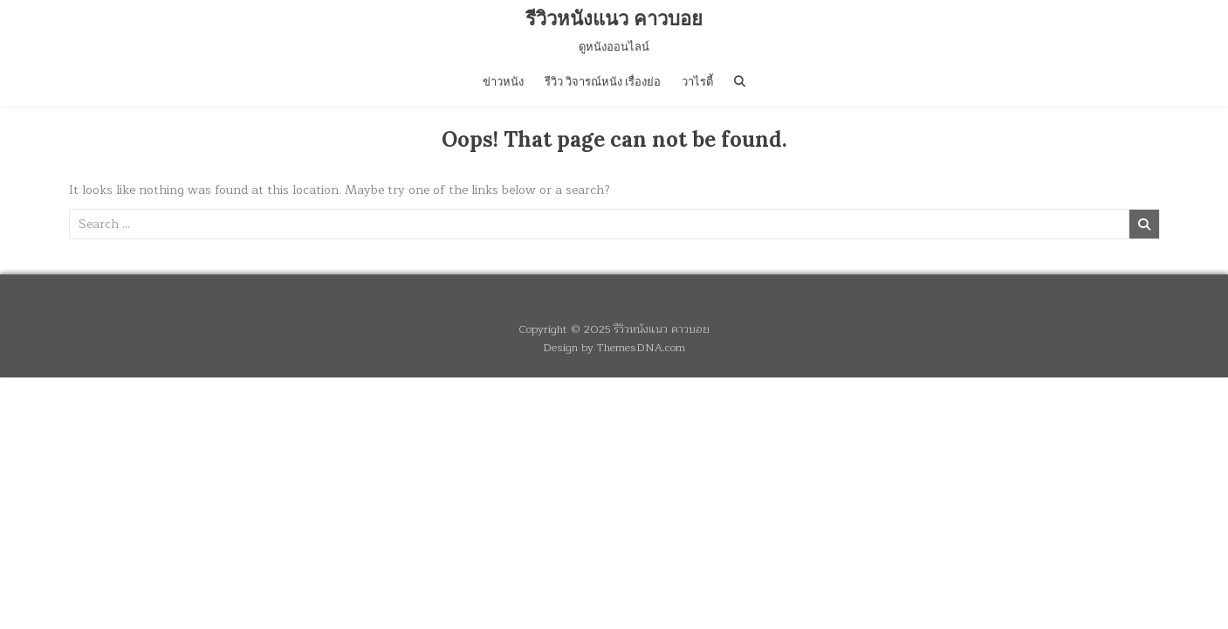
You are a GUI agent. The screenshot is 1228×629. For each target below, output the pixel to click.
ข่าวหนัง (503, 81)
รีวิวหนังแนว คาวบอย (614, 18)
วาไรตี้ (697, 81)
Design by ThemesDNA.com (614, 347)
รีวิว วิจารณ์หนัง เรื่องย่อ (603, 81)
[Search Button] (740, 82)
